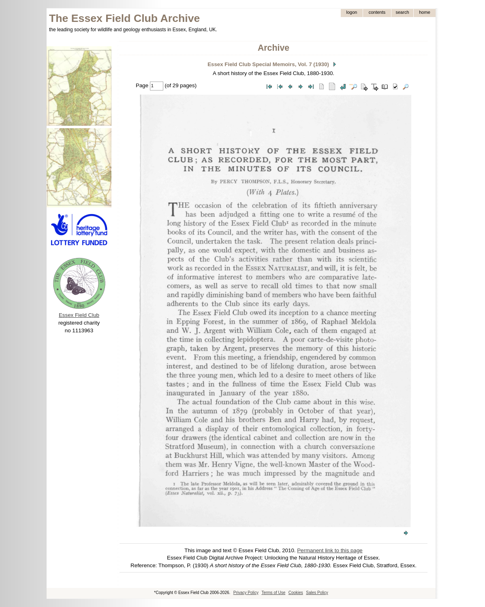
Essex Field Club (79, 315)
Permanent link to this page (330, 550)
